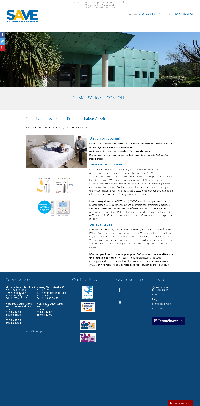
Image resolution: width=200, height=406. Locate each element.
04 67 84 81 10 (151, 14)
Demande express (182, 403)
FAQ (154, 299)
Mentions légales (161, 303)
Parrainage (158, 294)
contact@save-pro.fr (34, 331)
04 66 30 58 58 (184, 14)
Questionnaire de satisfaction (160, 289)
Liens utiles (158, 308)
